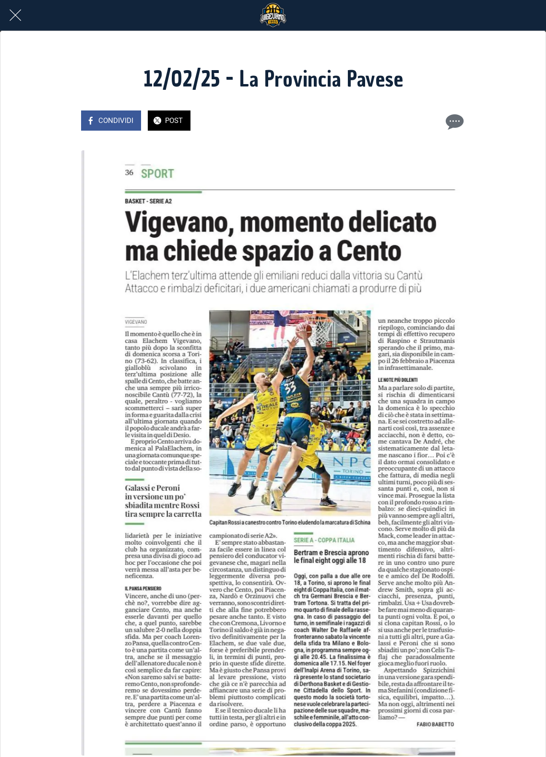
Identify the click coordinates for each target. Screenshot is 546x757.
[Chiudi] (15, 15)
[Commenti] (453, 121)
